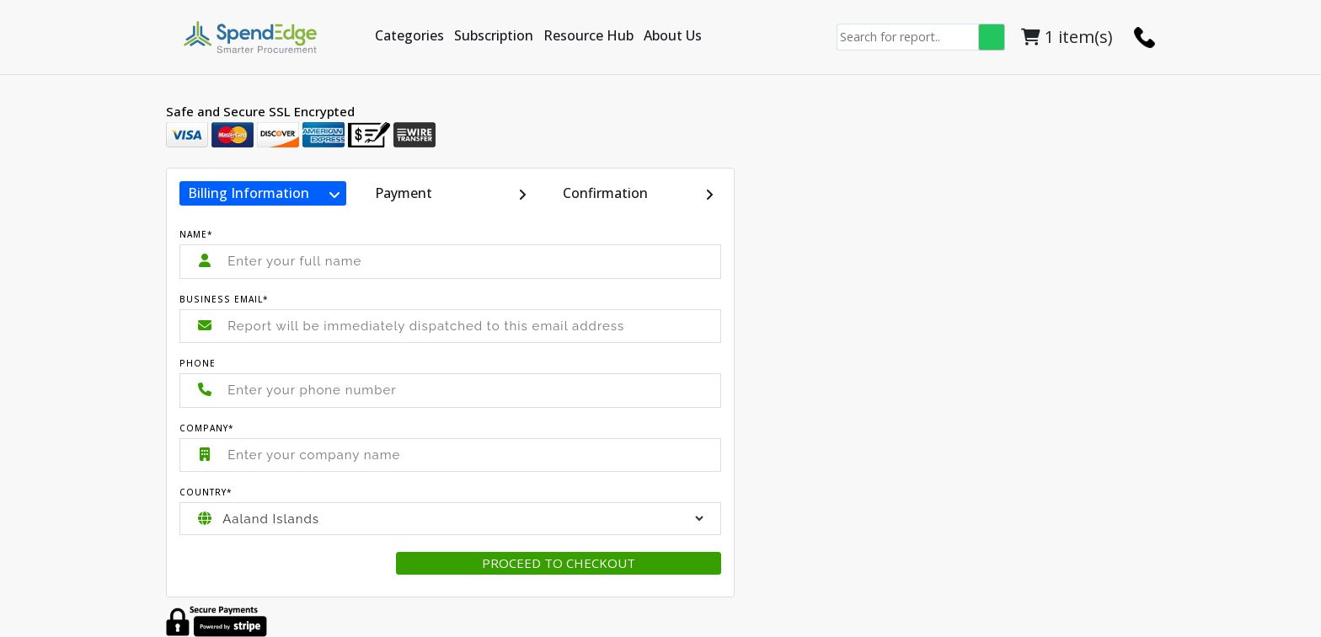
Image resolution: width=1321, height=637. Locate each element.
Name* (196, 234)
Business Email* (224, 299)
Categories (409, 35)
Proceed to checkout (558, 562)
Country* (206, 492)
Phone (197, 363)
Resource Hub (588, 35)
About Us (673, 35)
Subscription (493, 35)
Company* (206, 428)
